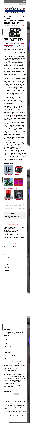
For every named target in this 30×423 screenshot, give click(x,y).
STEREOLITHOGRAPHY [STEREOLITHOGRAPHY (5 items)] (10, 385)
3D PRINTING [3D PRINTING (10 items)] (16, 362)
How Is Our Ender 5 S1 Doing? (11, 230)
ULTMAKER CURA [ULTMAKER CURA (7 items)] (9, 387)
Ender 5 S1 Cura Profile (9, 233)
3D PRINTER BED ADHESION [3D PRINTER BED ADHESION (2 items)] (8, 357)
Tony (16, 25)
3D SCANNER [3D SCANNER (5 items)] (7, 364)
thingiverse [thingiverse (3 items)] (20, 385)
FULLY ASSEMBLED (8, 205)
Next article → (22, 208)
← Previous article (8, 208)
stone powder (13, 115)
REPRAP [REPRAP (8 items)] (14, 384)
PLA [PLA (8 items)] (20, 380)
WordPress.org (7, 270)
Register (6, 264)
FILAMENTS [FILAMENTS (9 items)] (14, 377)
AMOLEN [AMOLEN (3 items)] (21, 365)
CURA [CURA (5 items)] (5, 372)
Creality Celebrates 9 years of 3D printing (14, 237)
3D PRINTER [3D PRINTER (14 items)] (12, 355)
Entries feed (7, 267)
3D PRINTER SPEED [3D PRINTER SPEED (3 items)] (7, 362)
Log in (5, 266)
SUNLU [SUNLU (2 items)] (17, 385)
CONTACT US (22, 411)
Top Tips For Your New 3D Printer (12, 239)
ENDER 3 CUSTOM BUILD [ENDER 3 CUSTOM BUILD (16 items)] (14, 374)
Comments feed (8, 269)
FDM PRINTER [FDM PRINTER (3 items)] (7, 377)
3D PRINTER (8, 204)
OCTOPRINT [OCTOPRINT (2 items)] (6, 380)
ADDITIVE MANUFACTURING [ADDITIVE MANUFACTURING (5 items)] (11, 365)
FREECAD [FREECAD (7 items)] (21, 377)
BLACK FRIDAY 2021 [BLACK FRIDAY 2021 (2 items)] (20, 367)
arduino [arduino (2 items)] (24, 365)
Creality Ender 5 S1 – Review (11, 234)
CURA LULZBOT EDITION (17, 204)
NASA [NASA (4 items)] (24, 378)
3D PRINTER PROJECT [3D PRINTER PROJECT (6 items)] (10, 360)
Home (5, 17)
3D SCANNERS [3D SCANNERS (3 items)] (14, 363)
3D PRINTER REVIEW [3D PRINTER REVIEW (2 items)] (19, 360)
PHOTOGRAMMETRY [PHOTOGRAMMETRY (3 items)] (14, 380)
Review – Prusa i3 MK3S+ (10, 247)
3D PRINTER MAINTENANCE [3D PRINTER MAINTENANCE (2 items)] (15, 358)
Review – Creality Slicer (10, 231)
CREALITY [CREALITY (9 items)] (15, 369)
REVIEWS (10, 17)
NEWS (5, 256)
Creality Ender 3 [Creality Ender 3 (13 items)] (10, 371)
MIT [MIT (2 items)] (22, 378)
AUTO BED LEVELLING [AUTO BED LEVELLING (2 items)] (7, 367)
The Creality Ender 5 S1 (9, 236)
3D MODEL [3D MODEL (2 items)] (5, 355)
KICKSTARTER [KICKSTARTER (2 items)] (10, 378)
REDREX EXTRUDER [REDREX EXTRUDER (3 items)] (8, 383)
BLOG (5, 254)
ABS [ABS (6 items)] (18, 364)
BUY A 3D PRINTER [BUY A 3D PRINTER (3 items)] (7, 368)
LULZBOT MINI (17, 205)
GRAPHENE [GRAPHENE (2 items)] (6, 378)
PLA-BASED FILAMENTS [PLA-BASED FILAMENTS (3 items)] (8, 382)
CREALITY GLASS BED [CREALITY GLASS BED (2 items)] (19, 371)
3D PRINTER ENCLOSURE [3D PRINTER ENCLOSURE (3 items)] (18, 357)
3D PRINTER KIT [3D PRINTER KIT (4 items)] (7, 358)
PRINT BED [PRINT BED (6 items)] (17, 382)
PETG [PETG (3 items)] (9, 380)
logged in (13, 216)
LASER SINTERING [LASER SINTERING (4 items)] (17, 378)
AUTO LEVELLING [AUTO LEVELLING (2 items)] (14, 367)
